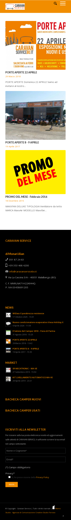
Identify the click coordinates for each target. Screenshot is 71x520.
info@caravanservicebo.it (23, 271)
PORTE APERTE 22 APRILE (21, 72)
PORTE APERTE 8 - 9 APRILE (22, 142)
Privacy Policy (42, 477)
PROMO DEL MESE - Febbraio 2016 (26, 196)
